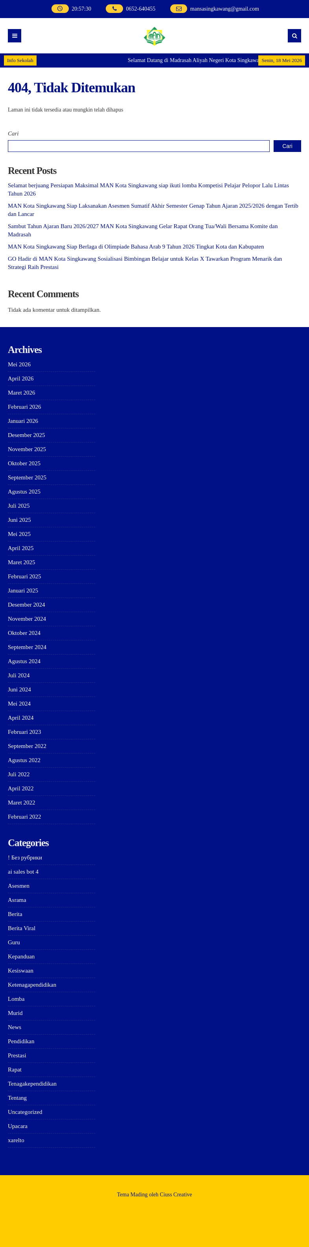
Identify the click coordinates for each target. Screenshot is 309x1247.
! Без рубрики (25, 857)
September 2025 (27, 477)
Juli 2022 (18, 774)
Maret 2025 (21, 562)
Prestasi (17, 1055)
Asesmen (18, 886)
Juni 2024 (19, 689)
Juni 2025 (19, 520)
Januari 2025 (23, 590)
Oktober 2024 (24, 633)
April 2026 (20, 378)
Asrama (17, 900)
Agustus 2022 (24, 760)
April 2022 (20, 788)
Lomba (16, 999)
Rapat (15, 1069)
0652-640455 (141, 9)
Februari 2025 (24, 576)
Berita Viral (21, 928)
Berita (15, 914)
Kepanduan (21, 956)
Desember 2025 (26, 435)
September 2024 (27, 647)
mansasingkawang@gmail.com (224, 9)
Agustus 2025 (24, 491)
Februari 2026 (24, 407)
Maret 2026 (21, 392)
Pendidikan (21, 1041)
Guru (14, 942)
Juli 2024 (18, 675)
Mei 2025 (19, 534)
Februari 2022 (24, 817)
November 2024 (27, 619)
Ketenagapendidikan (32, 985)
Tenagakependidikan (32, 1084)
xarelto (16, 1140)
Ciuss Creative (176, 1195)
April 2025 (20, 548)
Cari (13, 133)
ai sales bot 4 (23, 872)
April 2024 (20, 718)
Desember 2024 (26, 605)
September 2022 (27, 746)
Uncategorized (25, 1112)
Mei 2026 (19, 364)
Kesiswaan (20, 970)
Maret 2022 (21, 802)
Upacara (18, 1126)
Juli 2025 (18, 506)
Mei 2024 (19, 703)
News (14, 1027)
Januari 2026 (23, 421)
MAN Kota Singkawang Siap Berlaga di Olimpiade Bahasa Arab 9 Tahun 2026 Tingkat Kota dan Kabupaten (136, 246)
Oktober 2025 (24, 463)
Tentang (17, 1098)
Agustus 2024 (24, 661)
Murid (15, 1013)
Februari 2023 (24, 732)
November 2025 (27, 449)
